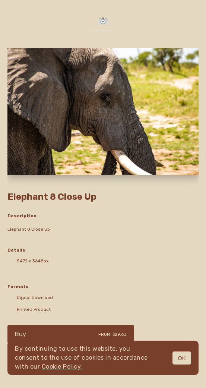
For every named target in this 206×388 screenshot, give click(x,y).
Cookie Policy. (62, 366)
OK (182, 358)
